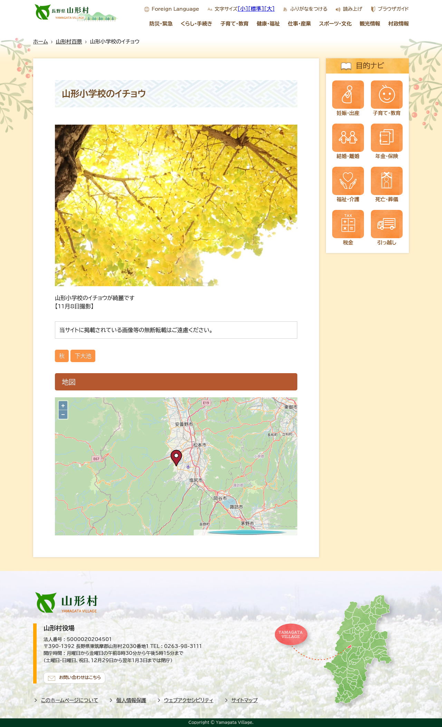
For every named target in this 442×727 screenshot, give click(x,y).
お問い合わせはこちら (81, 676)
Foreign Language (175, 9)
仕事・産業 (299, 23)
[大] (269, 8)
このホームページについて (69, 699)
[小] (243, 8)
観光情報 (370, 23)
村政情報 (398, 23)
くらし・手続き (196, 23)
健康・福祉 (268, 23)
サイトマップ (245, 699)
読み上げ (352, 9)
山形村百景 (69, 41)
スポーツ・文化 (335, 23)
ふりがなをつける (308, 9)
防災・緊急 (161, 23)
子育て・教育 (234, 23)
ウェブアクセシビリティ (189, 699)
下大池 (83, 356)
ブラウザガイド (393, 9)
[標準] (256, 8)
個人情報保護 (131, 699)
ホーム (40, 41)
